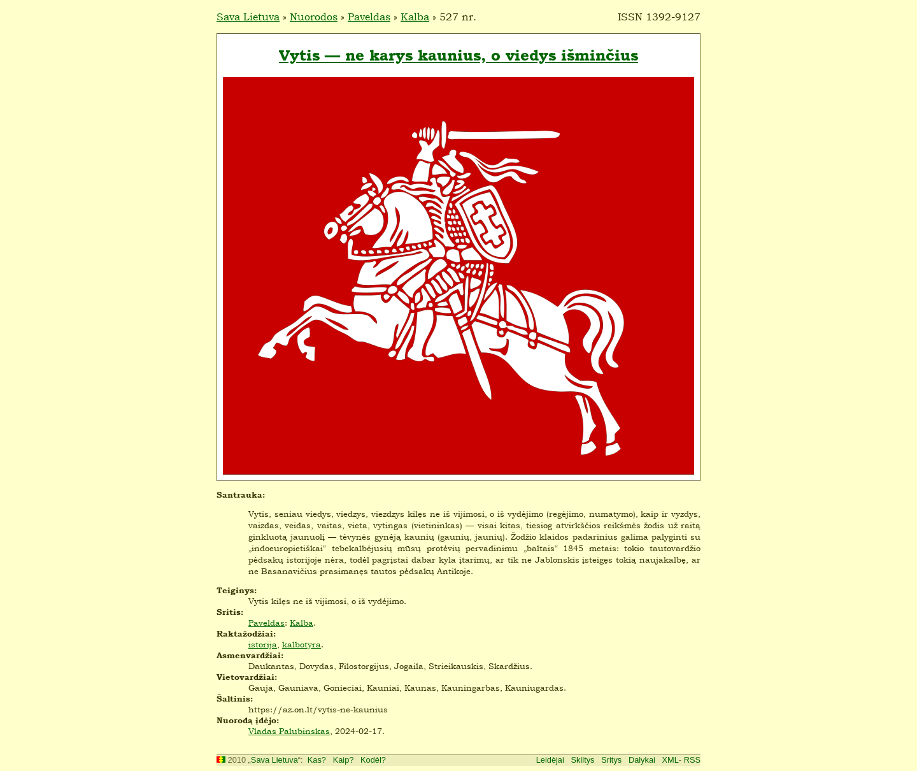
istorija (262, 644)
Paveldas (369, 16)
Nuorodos (314, 16)
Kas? (317, 760)
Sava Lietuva (248, 16)
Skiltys (583, 760)
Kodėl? (373, 760)
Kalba (415, 16)
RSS (692, 760)
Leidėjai (550, 760)
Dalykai (642, 760)
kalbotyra (301, 644)
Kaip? (343, 760)
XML (670, 760)
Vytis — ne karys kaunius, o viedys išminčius (458, 55)
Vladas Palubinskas (289, 731)
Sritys (611, 760)
